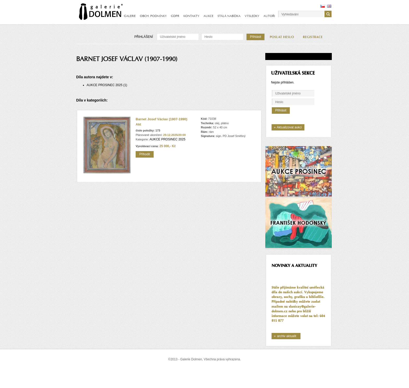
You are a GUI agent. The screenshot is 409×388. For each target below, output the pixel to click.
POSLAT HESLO (282, 37)
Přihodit (144, 154)
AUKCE (208, 16)
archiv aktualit (286, 336)
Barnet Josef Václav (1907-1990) (161, 119)
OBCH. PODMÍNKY (153, 16)
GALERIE (130, 16)
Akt (138, 124)
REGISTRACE (313, 37)
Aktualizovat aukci (289, 127)
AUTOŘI (269, 16)
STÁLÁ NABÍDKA (229, 16)
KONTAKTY (191, 16)
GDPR (175, 16)
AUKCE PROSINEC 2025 (167, 139)
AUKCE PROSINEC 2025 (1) (107, 85)
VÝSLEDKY (252, 16)
